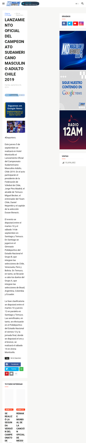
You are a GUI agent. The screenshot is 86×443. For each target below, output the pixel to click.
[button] (3, 4)
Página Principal (8, 14)
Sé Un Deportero (19, 14)
